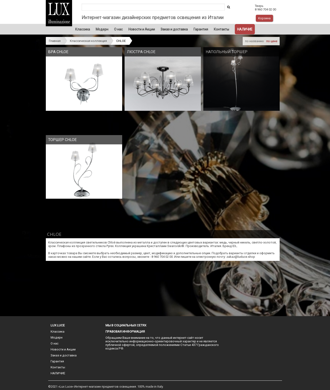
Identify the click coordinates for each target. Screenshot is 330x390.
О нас (118, 29)
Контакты (221, 29)
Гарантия (201, 29)
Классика (82, 29)
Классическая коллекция (88, 41)
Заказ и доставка (174, 29)
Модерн (102, 29)
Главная (55, 41)
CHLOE (121, 41)
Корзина (264, 18)
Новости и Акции (141, 29)
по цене (271, 41)
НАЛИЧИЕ (244, 29)
